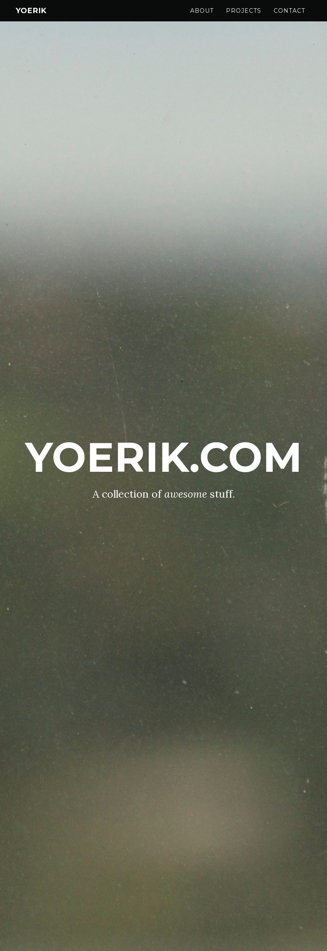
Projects (243, 18)
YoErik (31, 18)
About (202, 18)
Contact (289, 18)
